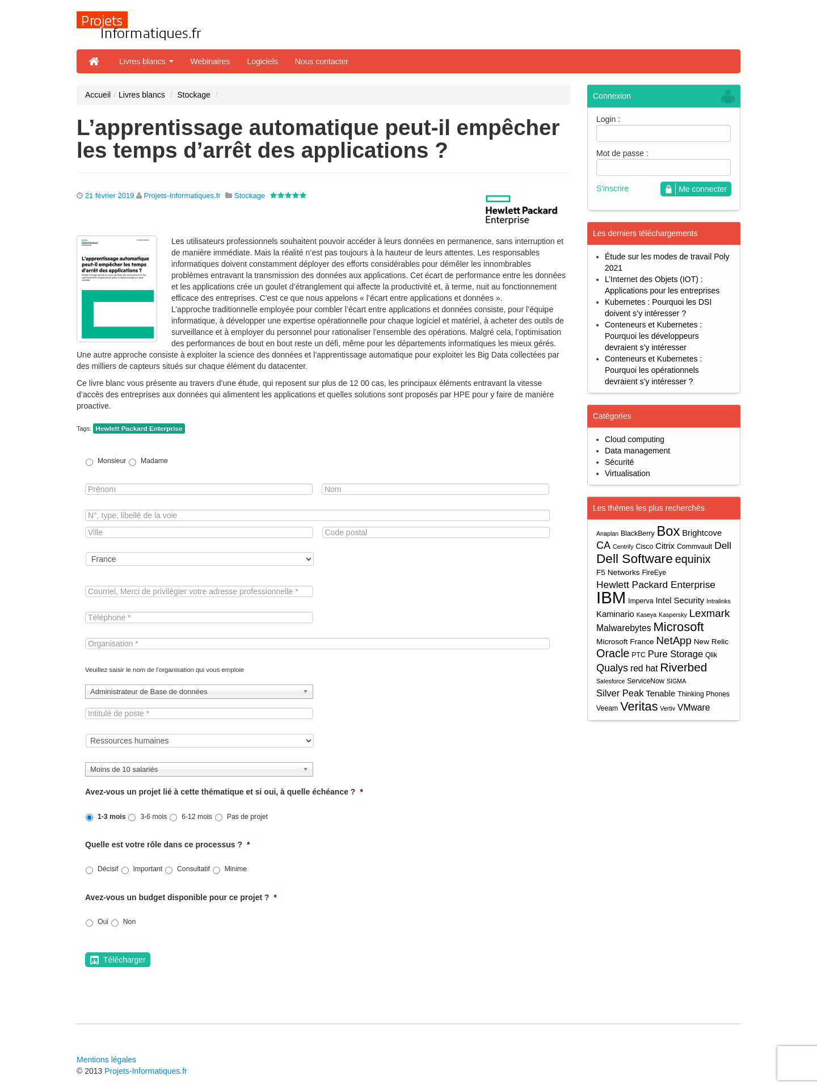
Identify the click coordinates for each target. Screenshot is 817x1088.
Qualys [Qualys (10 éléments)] (612, 668)
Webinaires (210, 61)
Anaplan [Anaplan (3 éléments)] (607, 533)
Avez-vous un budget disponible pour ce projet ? (181, 897)
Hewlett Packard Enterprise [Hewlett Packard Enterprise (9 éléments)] (655, 584)
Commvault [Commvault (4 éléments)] (694, 547)
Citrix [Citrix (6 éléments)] (665, 546)
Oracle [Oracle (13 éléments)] (612, 653)
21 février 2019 (109, 195)
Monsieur (112, 461)
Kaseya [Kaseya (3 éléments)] (647, 614)
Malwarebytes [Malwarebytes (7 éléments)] (623, 628)
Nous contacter (321, 61)
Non (129, 922)
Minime (236, 869)
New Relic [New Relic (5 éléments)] (711, 641)
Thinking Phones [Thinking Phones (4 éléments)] (703, 694)
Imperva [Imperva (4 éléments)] (641, 601)
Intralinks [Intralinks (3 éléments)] (718, 601)
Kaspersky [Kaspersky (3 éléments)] (673, 614)
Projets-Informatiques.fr (182, 195)
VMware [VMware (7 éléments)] (693, 707)
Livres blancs (146, 61)
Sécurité (619, 462)
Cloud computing (634, 439)
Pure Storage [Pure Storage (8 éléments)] (675, 654)
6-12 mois (197, 817)
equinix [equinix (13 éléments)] (693, 559)
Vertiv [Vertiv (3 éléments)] (667, 708)
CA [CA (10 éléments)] (603, 545)
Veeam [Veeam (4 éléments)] (607, 708)
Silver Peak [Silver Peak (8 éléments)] (619, 693)
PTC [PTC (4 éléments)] (638, 655)
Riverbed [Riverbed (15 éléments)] (683, 667)
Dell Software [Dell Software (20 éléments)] (634, 559)
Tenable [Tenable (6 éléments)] (660, 693)
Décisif (108, 869)
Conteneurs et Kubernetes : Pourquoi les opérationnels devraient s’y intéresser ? (653, 370)
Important (147, 869)
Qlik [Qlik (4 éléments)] (711, 655)
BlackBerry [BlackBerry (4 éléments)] (638, 533)
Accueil (98, 94)
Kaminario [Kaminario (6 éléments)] (615, 614)
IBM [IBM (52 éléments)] (611, 597)
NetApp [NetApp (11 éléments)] (674, 640)
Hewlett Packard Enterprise (138, 428)
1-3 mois (112, 817)
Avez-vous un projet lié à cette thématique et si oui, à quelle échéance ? (224, 791)
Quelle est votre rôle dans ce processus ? (167, 844)
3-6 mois (153, 817)
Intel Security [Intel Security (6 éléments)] (679, 600)
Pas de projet (247, 817)
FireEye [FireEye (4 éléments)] (654, 573)
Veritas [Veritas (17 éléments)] (639, 706)
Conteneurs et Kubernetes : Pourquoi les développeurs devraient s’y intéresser (653, 336)
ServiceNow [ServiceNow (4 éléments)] (645, 681)
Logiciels (262, 61)
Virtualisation (627, 473)
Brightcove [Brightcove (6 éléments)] (702, 532)
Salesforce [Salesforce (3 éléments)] (610, 681)
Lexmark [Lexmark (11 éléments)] (709, 613)
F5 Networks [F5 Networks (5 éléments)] (618, 572)
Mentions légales (106, 1059)
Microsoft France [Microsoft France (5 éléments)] (625, 641)
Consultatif (193, 869)
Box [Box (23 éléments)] (668, 531)
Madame (154, 461)
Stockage (193, 94)
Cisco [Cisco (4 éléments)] (645, 547)
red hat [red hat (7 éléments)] (644, 668)
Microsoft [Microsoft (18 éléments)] (678, 627)
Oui (103, 922)
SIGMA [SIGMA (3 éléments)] (676, 681)
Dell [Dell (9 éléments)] (722, 545)
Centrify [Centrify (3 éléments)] (623, 546)
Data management (637, 450)
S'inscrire (612, 188)
